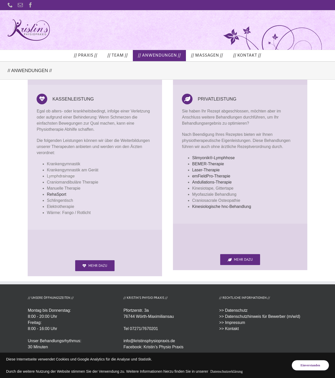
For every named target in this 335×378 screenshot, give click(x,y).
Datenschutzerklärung (226, 371)
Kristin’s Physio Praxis (163, 347)
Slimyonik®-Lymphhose (213, 158)
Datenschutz (236, 310)
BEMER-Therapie (208, 164)
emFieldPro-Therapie (211, 176)
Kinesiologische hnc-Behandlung (221, 206)
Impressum (235, 322)
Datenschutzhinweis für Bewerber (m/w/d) (262, 316)
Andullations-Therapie (212, 182)
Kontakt (232, 328)
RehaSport (56, 194)
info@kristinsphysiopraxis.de (149, 341)
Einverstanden (310, 365)
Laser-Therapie (206, 170)
